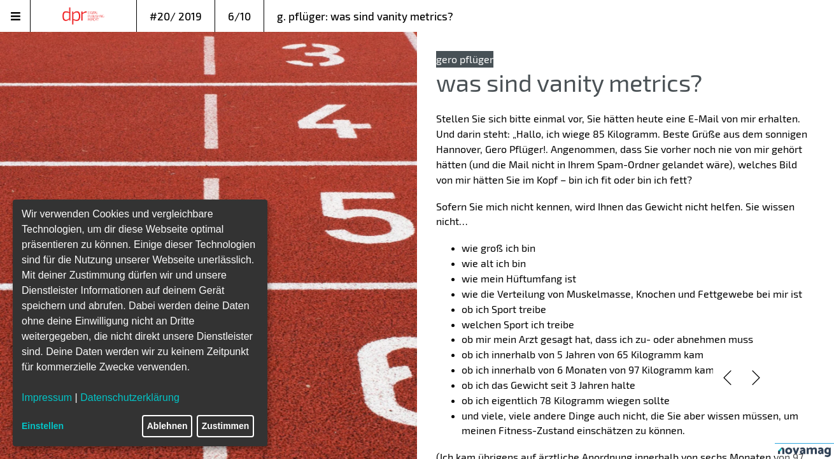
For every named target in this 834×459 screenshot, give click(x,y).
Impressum (47, 397)
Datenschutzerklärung (130, 397)
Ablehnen (167, 426)
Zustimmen (226, 426)
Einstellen (43, 426)
